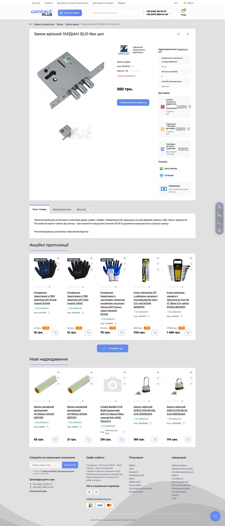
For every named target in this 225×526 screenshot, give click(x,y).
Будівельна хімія (136, 475)
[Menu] (70, 13)
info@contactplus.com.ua (98, 499)
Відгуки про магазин (181, 485)
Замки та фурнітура (44, 24)
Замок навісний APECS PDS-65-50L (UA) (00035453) (144, 410)
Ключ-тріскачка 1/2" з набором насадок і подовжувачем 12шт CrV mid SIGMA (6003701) (146, 299)
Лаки (131, 468)
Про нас (36, 3)
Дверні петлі (135, 482)
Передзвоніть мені (38, 491)
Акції (174, 498)
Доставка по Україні (103, 3)
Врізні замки (72, 24)
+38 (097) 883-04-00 (157, 14)
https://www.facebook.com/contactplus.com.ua (89, 492)
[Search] (89, 13)
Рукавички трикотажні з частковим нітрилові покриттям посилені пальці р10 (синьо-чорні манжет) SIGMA (112, 303)
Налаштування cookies (182, 468)
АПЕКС (127, 62)
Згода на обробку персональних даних (58, 471)
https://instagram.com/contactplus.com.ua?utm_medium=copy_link (96, 492)
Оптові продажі (179, 491)
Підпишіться (70, 465)
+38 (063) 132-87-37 (156, 11)
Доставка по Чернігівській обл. (72, 3)
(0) (127, 71)
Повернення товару (181, 488)
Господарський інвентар (140, 488)
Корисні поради (179, 465)
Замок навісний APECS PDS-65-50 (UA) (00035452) (177, 410)
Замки (60, 24)
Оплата (175, 495)
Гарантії (48, 3)
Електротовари (136, 491)
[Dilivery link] (190, 106)
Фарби (132, 465)
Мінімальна (174, 186)
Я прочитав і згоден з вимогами (54, 472)
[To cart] (55, 333)
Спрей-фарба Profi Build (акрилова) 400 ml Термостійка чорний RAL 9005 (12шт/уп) (112, 414)
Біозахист (133, 472)
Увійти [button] (188, 3)
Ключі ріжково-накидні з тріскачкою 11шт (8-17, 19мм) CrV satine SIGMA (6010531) (178, 299)
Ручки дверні (135, 485)
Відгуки (122, 3)
